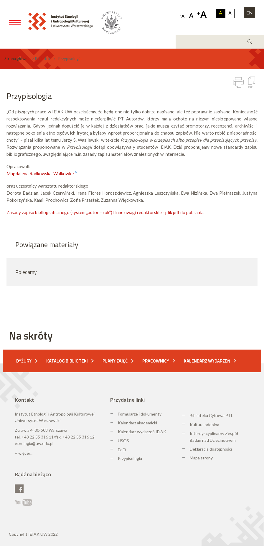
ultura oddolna (206, 424)
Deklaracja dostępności (211, 448)
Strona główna (16, 58)
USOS (123, 440)
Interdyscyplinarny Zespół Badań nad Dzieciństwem (214, 436)
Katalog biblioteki (67, 361)
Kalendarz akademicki (137, 422)
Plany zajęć (115, 361)
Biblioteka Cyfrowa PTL (211, 415)
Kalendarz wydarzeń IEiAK (142, 431)
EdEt (122, 449)
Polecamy (26, 272)
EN (249, 12)
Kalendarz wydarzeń (207, 361)
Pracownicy (155, 361)
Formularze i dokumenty (139, 413)
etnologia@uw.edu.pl (34, 443)
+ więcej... (23, 453)
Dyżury (24, 361)
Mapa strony (201, 457)
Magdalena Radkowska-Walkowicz (40, 173)
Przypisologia (130, 458)
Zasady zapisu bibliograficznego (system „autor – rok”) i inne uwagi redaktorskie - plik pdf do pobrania (105, 212)
